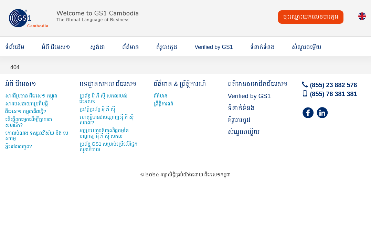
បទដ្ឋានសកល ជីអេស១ (108, 84)
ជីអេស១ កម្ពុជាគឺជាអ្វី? (25, 111)
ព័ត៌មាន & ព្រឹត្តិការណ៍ (179, 84)
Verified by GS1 (213, 47)
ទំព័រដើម (14, 47)
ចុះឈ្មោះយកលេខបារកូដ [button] (310, 17)
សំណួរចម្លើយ (306, 47)
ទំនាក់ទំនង (262, 47)
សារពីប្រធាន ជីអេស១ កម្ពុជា (31, 96)
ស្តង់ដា (97, 47)
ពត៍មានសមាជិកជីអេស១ (258, 84)
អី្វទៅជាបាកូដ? (18, 146)
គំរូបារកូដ (166, 47)
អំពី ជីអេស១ (56, 47)
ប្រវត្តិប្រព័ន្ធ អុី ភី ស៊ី (97, 109)
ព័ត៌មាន (130, 47)
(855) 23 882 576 (329, 85)
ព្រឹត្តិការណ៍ (163, 103)
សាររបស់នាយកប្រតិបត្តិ (26, 103)
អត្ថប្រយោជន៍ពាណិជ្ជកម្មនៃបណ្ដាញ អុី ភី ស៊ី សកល (104, 133)
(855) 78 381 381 (329, 94)
